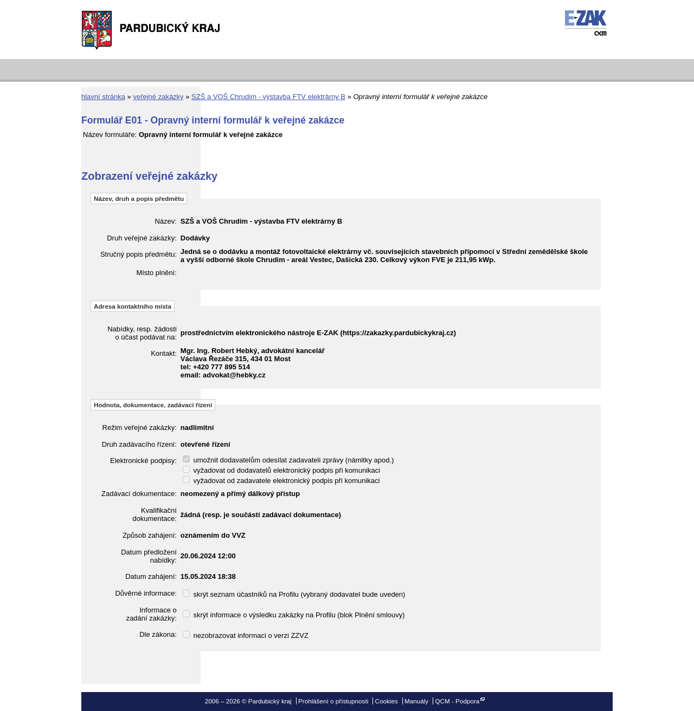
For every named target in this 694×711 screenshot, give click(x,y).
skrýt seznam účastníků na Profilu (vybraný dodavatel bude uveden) (294, 594)
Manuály (416, 701)
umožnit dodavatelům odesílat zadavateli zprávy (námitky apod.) (288, 460)
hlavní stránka (103, 97)
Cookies (386, 701)
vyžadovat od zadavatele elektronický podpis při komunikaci (281, 481)
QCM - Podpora (457, 701)
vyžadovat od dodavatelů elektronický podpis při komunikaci (281, 470)
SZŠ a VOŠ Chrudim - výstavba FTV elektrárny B (268, 97)
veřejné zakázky (158, 97)
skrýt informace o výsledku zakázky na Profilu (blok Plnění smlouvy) (294, 615)
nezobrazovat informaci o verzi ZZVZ (246, 635)
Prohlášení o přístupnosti (333, 701)
